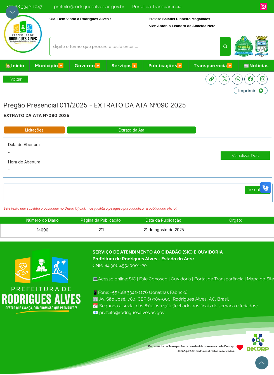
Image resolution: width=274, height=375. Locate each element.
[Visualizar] (257, 190)
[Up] (12, 12)
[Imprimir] (251, 90)
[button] (49, 66)
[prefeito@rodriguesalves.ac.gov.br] (89, 6)
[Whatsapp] (237, 79)
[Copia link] (211, 79)
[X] (224, 79)
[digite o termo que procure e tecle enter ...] (130, 46)
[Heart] (240, 347)
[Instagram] (263, 6)
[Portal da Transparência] (156, 6)
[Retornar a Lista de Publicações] (15, 79)
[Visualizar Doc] (245, 155)
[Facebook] (249, 79)
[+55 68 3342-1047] (24, 6)
